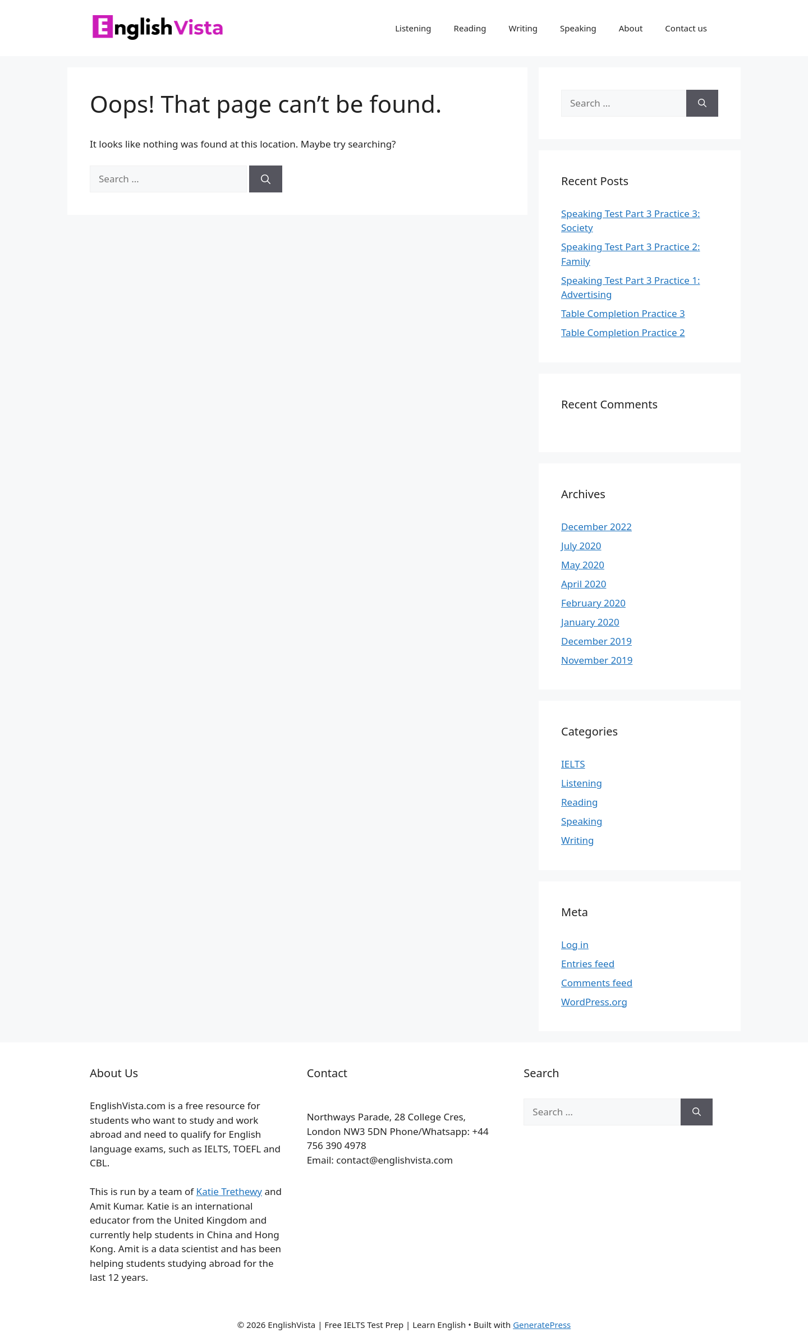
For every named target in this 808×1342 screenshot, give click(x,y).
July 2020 (581, 545)
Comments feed (596, 982)
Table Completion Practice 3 (623, 313)
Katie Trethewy (229, 1191)
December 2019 (596, 641)
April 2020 (583, 583)
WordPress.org (594, 1001)
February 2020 (593, 602)
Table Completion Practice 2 (623, 332)
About (631, 28)
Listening (413, 28)
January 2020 (590, 621)
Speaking (578, 28)
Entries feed (587, 963)
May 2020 (582, 564)
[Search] (265, 179)
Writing (523, 28)
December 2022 (596, 526)
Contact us (686, 28)
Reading (470, 28)
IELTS (573, 763)
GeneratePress (542, 1324)
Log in (575, 944)
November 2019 (596, 660)
